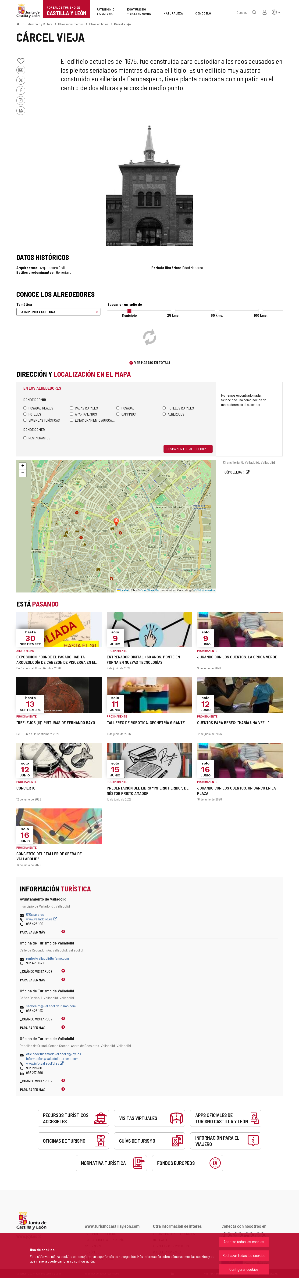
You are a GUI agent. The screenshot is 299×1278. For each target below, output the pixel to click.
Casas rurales (84, 408)
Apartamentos (83, 414)
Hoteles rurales (178, 408)
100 (260, 315)
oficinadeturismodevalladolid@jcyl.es (53, 1054)
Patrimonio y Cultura (39, 24)
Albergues (173, 414)
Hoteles (32, 414)
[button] (276, 12)
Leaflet (123, 590)
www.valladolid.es (41, 919)
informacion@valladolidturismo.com (52, 1058)
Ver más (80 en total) (152, 362)
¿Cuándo (36, 971)
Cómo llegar (234, 472)
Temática (24, 304)
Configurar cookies (244, 1269)
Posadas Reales (38, 408)
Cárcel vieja (122, 24)
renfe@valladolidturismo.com (47, 958)
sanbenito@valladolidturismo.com (51, 1006)
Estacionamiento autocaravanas (93, 420)
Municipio (129, 315)
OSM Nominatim (204, 590)
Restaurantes (36, 438)
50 (217, 315)
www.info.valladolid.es (45, 1063)
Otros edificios (98, 24)
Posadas (125, 408)
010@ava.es (35, 914)
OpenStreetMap (150, 590)
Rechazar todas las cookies (243, 1255)
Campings (126, 414)
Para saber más (32, 932)
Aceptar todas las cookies (244, 1241)
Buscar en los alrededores (188, 449)
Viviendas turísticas (41, 420)
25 (173, 315)
